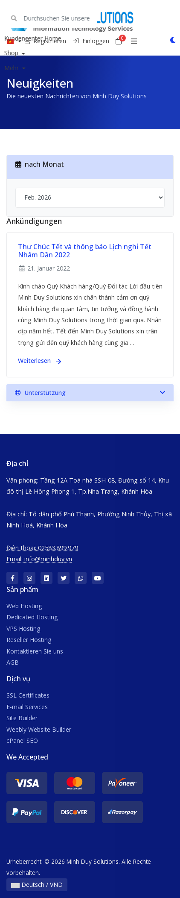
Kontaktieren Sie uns (34, 651)
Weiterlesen (39, 360)
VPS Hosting (23, 628)
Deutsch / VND (37, 884)
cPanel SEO (22, 740)
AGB (12, 662)
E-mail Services (27, 707)
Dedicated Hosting (32, 617)
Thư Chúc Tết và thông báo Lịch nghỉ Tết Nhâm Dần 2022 (84, 250)
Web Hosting (24, 606)
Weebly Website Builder (38, 729)
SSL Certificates (27, 695)
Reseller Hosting (28, 640)
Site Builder (22, 718)
